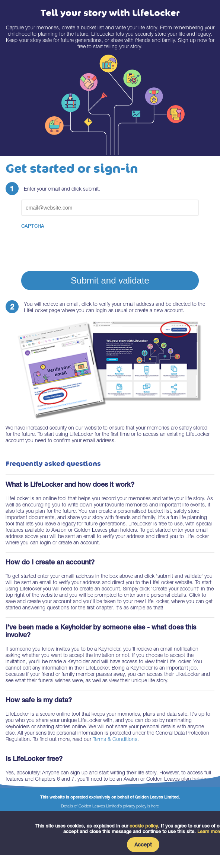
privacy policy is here (141, 805)
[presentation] (77, 245)
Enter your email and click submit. (62, 188)
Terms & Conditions (115, 739)
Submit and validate (110, 280)
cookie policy (144, 826)
